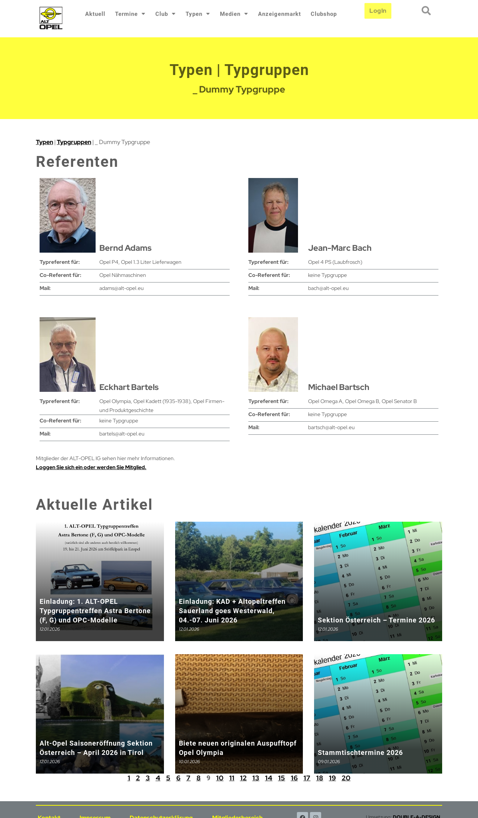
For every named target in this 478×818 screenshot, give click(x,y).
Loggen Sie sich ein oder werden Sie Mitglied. (91, 467)
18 (319, 778)
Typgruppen (74, 142)
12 (243, 778)
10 (220, 778)
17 (307, 778)
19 (332, 778)
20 (346, 778)
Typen (44, 142)
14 (269, 778)
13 (256, 778)
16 (294, 778)
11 (232, 778)
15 (281, 778)
